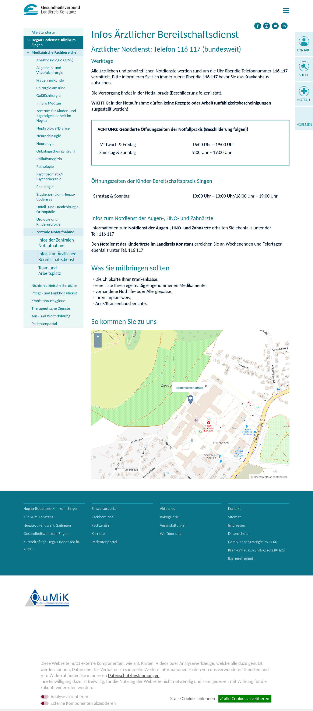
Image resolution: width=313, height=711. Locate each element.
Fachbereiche (102, 517)
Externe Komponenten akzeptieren (83, 703)
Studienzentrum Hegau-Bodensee (55, 197)
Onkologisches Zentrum (55, 151)
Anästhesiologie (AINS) (54, 60)
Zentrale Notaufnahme (55, 231)
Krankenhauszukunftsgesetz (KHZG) (257, 550)
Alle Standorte (43, 32)
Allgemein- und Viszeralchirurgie (49, 70)
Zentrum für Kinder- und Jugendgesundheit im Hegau (56, 115)
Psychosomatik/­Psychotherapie (49, 176)
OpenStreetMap (263, 477)
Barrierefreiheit (240, 558)
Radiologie (44, 186)
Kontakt (304, 50)
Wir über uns (170, 533)
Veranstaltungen (173, 525)
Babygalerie (169, 517)
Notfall (304, 100)
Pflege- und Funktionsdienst (54, 293)
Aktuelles (167, 508)
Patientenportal (44, 323)
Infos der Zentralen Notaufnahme (56, 242)
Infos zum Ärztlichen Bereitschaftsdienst (57, 256)
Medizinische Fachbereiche (54, 52)
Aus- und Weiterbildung (51, 316)
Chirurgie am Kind (50, 87)
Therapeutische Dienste (51, 308)
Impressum (237, 525)
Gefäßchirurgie (48, 95)
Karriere (98, 533)
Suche (304, 75)
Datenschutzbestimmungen (133, 675)
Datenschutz (238, 533)
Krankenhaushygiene (48, 300)
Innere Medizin (48, 103)
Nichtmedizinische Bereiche (54, 285)
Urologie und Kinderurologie (48, 222)
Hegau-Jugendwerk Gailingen (47, 525)
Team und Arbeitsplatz (49, 270)
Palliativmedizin (49, 158)
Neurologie (45, 143)
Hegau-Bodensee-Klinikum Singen (54, 42)
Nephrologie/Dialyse (53, 128)
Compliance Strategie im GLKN (253, 541)
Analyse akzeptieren (69, 697)
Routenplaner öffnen (189, 388)
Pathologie (45, 166)
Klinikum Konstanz (38, 517)
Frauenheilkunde (50, 80)
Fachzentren (102, 525)
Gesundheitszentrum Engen (46, 533)
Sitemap (235, 517)
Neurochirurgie (48, 135)
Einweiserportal (104, 508)
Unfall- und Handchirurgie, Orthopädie (57, 209)
